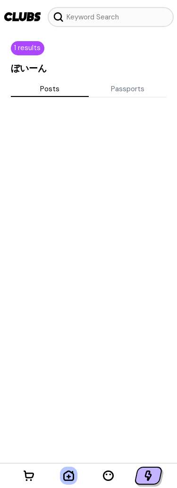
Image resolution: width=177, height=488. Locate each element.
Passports (127, 89)
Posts (49, 89)
